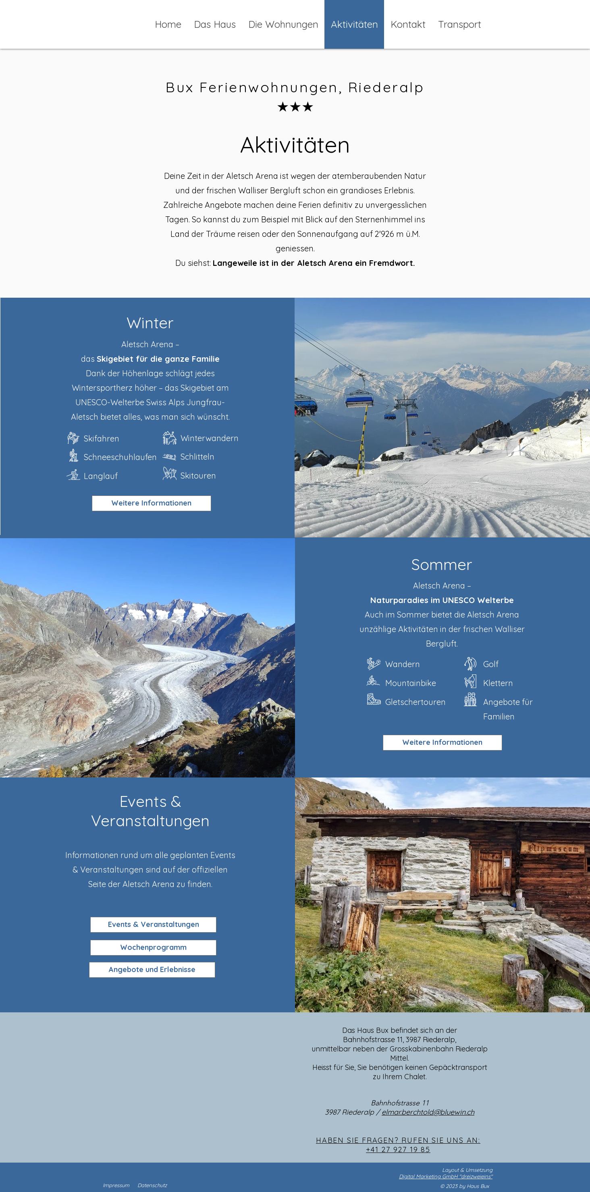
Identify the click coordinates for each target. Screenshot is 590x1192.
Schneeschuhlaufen (120, 457)
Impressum (116, 1185)
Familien (499, 716)
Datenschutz (152, 1185)
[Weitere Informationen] (442, 742)
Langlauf (101, 476)
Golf (491, 664)
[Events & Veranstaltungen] (153, 925)
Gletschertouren (415, 702)
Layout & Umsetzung (467, 1170)
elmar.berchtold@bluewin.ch (428, 1112)
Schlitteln (197, 457)
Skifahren (101, 438)
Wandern (402, 664)
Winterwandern (210, 438)
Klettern (498, 683)
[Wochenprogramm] (153, 948)
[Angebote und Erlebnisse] (152, 970)
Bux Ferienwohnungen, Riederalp (295, 87)
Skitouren (198, 476)
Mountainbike (410, 683)
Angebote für (509, 702)
